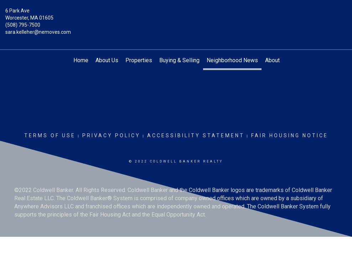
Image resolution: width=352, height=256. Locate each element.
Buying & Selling (179, 60)
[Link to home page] (176, 16)
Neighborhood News (232, 60)
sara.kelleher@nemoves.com (38, 32)
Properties (138, 60)
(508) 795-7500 (22, 25)
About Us (106, 60)
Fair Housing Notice (289, 135)
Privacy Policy (111, 135)
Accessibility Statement (195, 135)
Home (80, 60)
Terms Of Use (50, 135)
